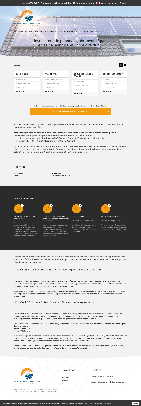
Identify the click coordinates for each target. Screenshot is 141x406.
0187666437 (32, 3)
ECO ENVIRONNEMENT (113, 74)
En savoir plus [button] (107, 403)
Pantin (16, 176)
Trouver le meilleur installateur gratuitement (80, 111)
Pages (123, 18)
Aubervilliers (18, 174)
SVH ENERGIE (22, 74)
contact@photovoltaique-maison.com (111, 382)
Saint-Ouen (56, 174)
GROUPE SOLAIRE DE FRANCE (83, 75)
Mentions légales (111, 18)
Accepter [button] (135, 403)
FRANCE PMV (51, 74)
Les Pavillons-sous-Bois (61, 176)
